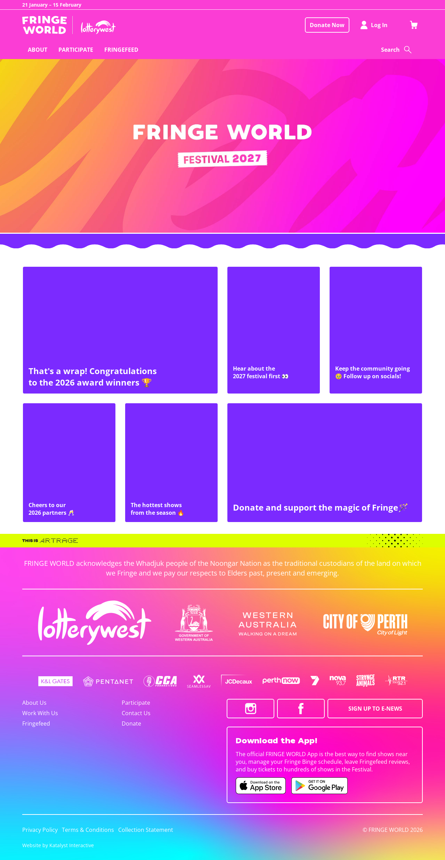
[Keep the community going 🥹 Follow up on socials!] (376, 330)
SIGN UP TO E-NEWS (375, 708)
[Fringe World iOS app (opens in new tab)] (261, 785)
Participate (136, 702)
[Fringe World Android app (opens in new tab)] (319, 785)
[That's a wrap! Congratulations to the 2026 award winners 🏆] (120, 330)
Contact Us (136, 713)
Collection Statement (145, 830)
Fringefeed (36, 723)
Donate (131, 723)
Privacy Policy (40, 830)
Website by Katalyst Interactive (58, 845)
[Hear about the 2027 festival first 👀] (274, 330)
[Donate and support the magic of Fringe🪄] (325, 463)
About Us (34, 702)
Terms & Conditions (88, 830)
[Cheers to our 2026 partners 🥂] (69, 463)
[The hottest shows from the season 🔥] (171, 463)
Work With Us (40, 713)
